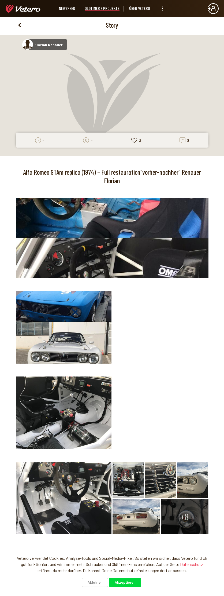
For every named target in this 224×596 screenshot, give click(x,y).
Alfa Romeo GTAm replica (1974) (59, 172)
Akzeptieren (125, 582)
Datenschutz (191, 564)
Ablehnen (95, 582)
